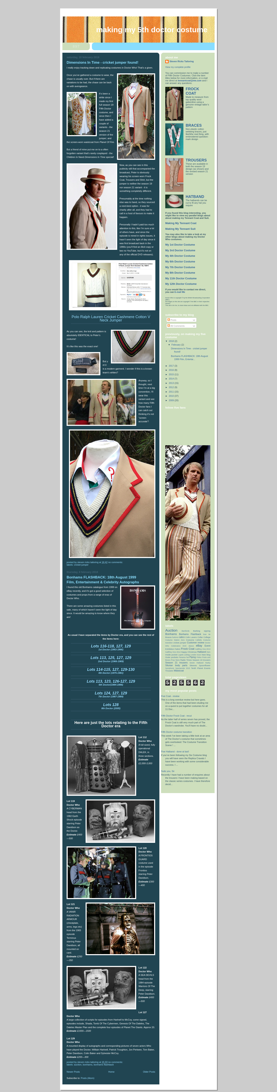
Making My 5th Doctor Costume (151, 30)
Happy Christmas (189, 652)
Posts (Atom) (87, 1078)
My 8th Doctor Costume (180, 272)
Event (207, 645)
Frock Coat (187, 648)
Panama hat (184, 657)
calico (182, 637)
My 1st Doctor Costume (180, 244)
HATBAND (195, 197)
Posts (171, 320)
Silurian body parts (176, 665)
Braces (168, 637)
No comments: (115, 562)
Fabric (177, 649)
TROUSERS (196, 160)
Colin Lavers (191, 637)
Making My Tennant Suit (180, 228)
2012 (172, 387)
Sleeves (193, 665)
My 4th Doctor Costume (180, 255)
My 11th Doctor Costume (181, 278)
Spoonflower (204, 665)
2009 (172, 400)
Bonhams (87, 1064)
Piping (193, 657)
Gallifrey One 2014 (172, 652)
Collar (200, 637)
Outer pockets (171, 657)
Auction (78, 1064)
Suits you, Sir (168, 771)
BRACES (194, 125)
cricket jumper (81, 564)
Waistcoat (179, 670)
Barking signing (201, 631)
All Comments (176, 326)
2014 (172, 378)
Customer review (195, 642)
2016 (172, 370)
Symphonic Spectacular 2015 (177, 668)
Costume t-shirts (194, 640)
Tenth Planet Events (200, 668)
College (206, 637)
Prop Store (175, 660)
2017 (172, 365)
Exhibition (169, 649)
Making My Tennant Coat (180, 223)
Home (111, 1071)
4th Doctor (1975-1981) (110, 671)
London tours (195, 655)
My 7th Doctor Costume (180, 267)
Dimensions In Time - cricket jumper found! (102, 63)
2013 (172, 383)
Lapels (180, 655)
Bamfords (186, 631)
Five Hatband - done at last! (175, 751)
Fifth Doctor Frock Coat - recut (176, 715)
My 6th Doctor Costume (180, 261)
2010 (172, 396)
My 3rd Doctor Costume (180, 250)
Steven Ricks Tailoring (181, 61)
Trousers (169, 671)
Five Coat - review (170, 696)
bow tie (206, 634)
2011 (172, 391)
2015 (172, 374)
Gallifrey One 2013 (202, 649)
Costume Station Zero (175, 640)
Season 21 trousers (176, 662)
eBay (199, 645)
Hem (208, 652)
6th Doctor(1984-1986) (111, 683)
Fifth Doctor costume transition (176, 732)
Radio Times (186, 660)
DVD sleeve (188, 646)
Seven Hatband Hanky (200, 663)
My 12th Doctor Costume (181, 283)
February (176, 344)
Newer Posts (73, 1071)
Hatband (201, 652)
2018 (172, 341)
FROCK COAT (192, 91)
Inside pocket (171, 655)
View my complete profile (178, 67)
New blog (206, 655)
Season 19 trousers (201, 660)
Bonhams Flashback (104, 1064)
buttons (175, 637)
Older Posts (149, 1071)
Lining (187, 655)
